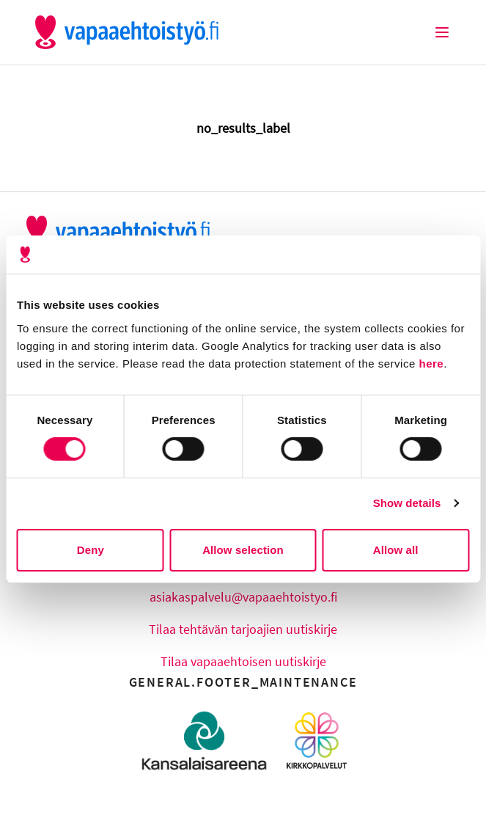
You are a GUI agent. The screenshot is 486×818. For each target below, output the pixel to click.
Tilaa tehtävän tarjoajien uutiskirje (243, 629)
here (431, 363)
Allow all (396, 550)
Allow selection (243, 550)
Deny (90, 550)
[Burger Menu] (442, 32)
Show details (407, 503)
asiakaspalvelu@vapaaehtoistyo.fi (243, 596)
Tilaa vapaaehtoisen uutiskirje (243, 661)
